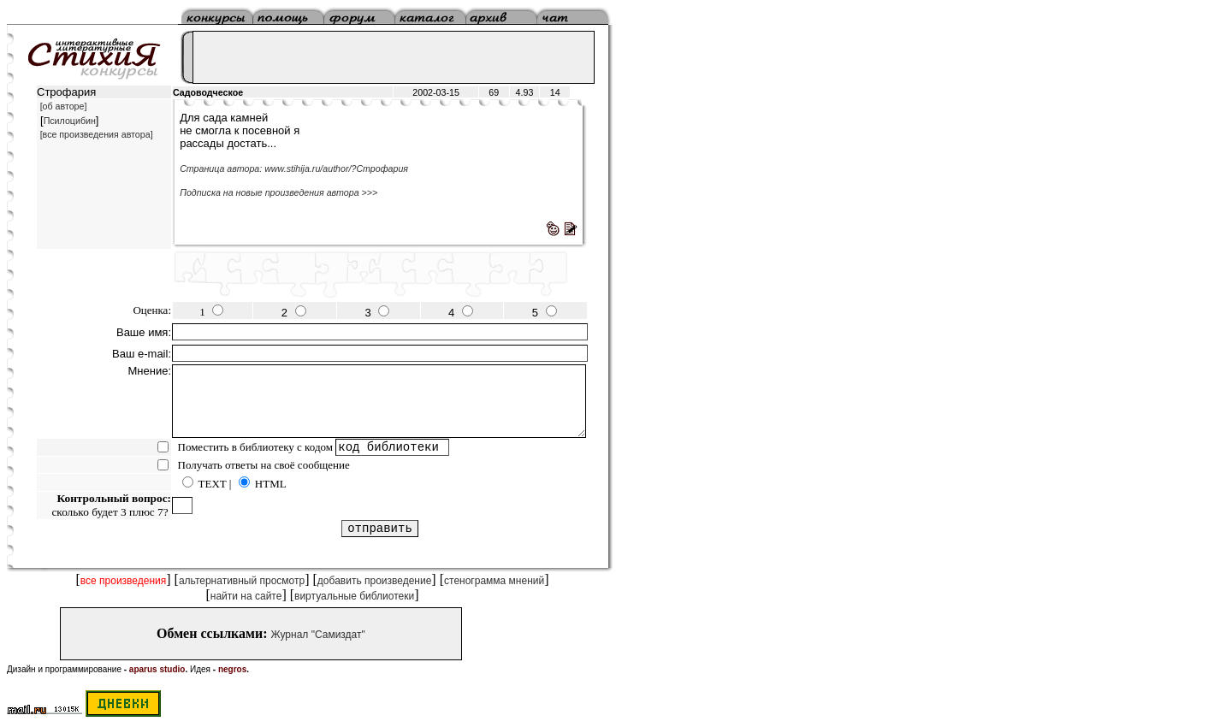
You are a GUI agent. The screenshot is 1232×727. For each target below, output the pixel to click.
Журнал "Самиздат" (318, 635)
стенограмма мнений (494, 581)
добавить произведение (374, 581)
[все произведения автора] (96, 134)
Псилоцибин (70, 120)
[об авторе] (63, 106)
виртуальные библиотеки (354, 596)
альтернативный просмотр (242, 581)
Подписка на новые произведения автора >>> (278, 192)
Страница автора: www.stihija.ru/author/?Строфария (294, 168)
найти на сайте (246, 596)
